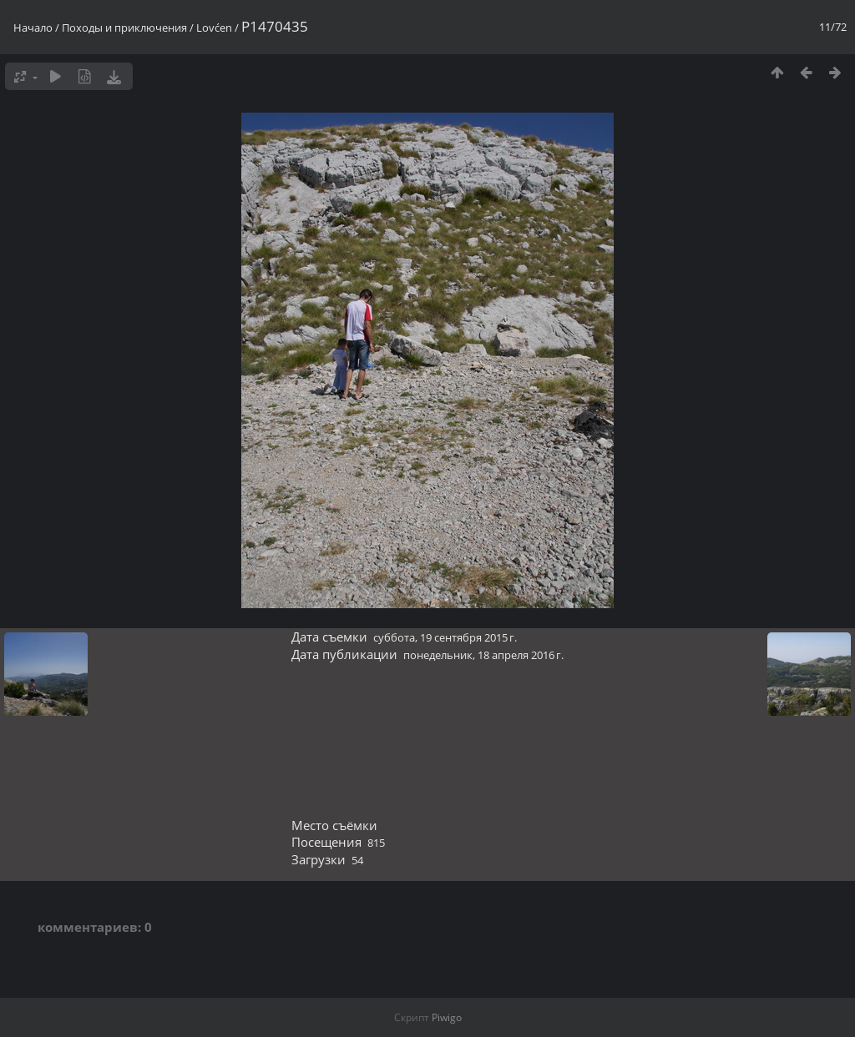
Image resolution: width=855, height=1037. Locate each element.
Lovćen (214, 27)
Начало (33, 27)
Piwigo (447, 1017)
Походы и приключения (124, 27)
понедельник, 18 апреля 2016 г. (483, 654)
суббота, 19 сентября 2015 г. (445, 637)
